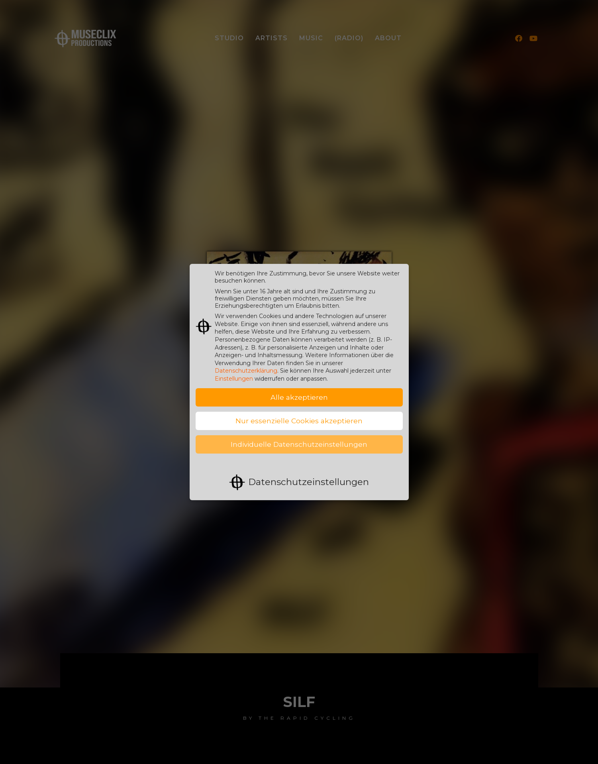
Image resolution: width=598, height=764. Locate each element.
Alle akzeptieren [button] (299, 390)
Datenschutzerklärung (246, 363)
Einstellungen (234, 371)
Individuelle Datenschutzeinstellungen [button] (299, 437)
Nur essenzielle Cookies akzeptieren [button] (299, 414)
